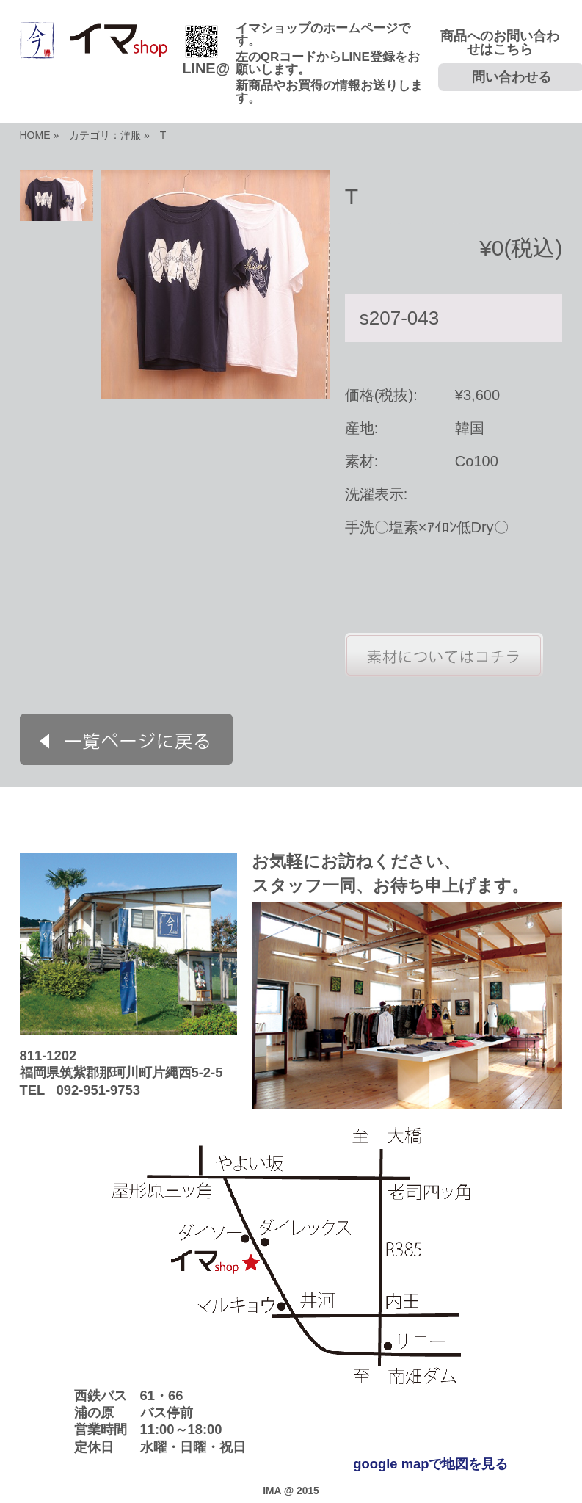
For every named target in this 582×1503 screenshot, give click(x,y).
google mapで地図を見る (430, 1463)
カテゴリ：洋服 (105, 135)
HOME (35, 135)
